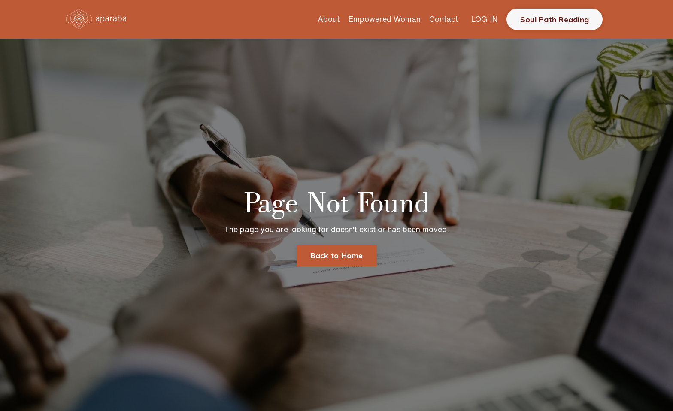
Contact (443, 19)
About (329, 19)
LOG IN (484, 19)
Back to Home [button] (336, 255)
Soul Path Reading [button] (554, 19)
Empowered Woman (384, 19)
